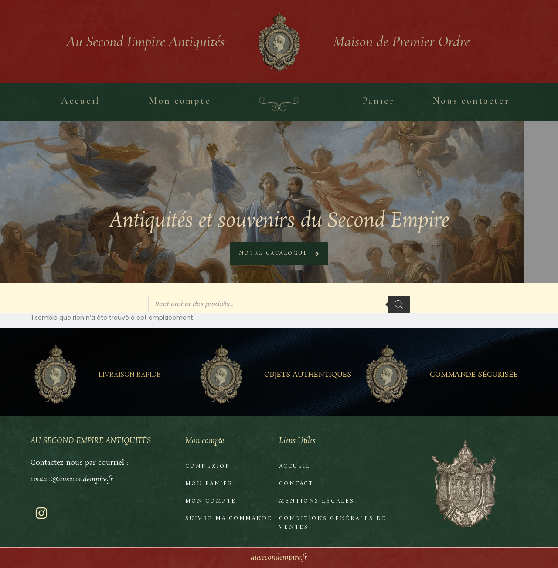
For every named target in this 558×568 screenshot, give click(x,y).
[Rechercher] (399, 304)
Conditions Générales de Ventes (333, 523)
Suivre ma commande (228, 518)
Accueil (294, 466)
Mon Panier (209, 483)
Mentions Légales (316, 501)
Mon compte (210, 501)
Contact (296, 483)
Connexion (208, 466)
